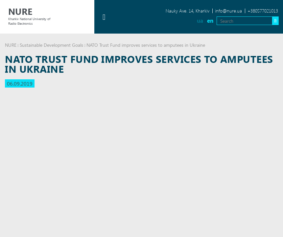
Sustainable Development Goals (51, 45)
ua (200, 20)
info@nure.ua (228, 11)
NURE (10, 45)
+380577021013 (263, 11)
